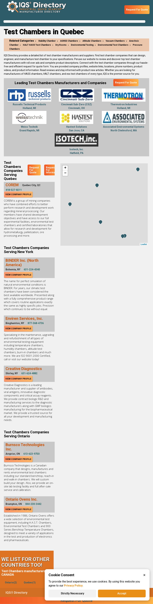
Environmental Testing (82, 45)
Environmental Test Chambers (113, 45)
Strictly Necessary (72, 593)
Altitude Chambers (91, 41)
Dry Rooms (61, 45)
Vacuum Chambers (115, 41)
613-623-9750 (31, 453)
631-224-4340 (32, 269)
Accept (121, 593)
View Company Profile (18, 194)
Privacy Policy (73, 585)
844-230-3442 (33, 504)
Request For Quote (137, 9)
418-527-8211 (14, 190)
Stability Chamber (47, 41)
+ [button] (65, 168)
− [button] (65, 173)
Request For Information (53, 170)
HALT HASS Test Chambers (37, 45)
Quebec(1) (30, 582)
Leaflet (144, 244)
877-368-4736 (36, 323)
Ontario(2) (11, 582)
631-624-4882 (29, 373)
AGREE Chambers (69, 41)
